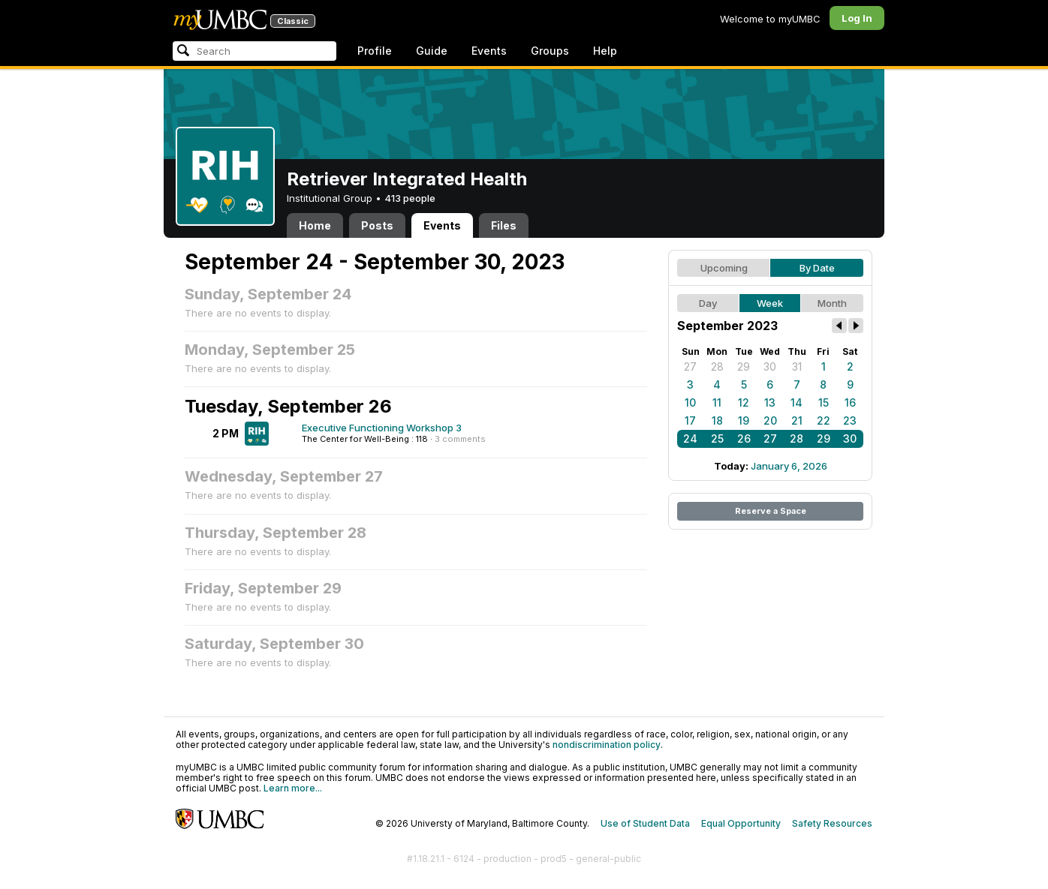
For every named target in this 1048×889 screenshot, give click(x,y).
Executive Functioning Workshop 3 (382, 428)
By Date (817, 268)
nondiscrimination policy (607, 744)
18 (717, 420)
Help (605, 50)
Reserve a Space (770, 511)
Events (489, 50)
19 (743, 420)
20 (770, 420)
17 (690, 420)
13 (769, 402)
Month (832, 303)
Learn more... (293, 788)
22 (823, 420)
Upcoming (724, 268)
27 (690, 366)
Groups (550, 50)
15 (823, 402)
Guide (431, 50)
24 (690, 438)
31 (797, 366)
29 (743, 366)
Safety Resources (832, 823)
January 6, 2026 (789, 466)
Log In (857, 18)
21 (797, 420)
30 (769, 366)
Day (708, 303)
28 (717, 366)
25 (717, 438)
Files (503, 225)
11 (716, 402)
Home (315, 225)
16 (850, 402)
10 (690, 402)
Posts (377, 225)
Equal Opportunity (741, 823)
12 (743, 402)
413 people (409, 198)
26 (744, 438)
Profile (374, 50)
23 (850, 420)
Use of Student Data (645, 823)
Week (770, 303)
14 (797, 402)
